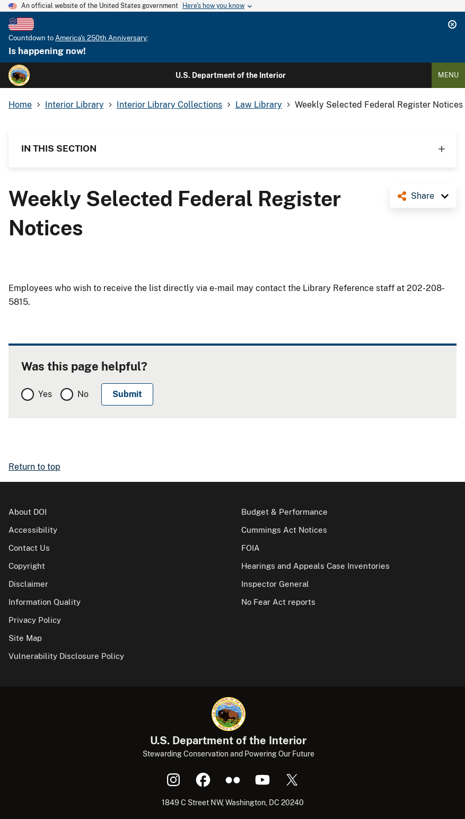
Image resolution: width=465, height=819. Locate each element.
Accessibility (32, 529)
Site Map (25, 637)
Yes (45, 394)
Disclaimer (28, 583)
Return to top (34, 467)
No (83, 394)
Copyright (26, 565)
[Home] (19, 75)
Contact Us (29, 547)
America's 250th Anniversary (101, 38)
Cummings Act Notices (284, 529)
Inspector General (275, 583)
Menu (448, 75)
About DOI (27, 511)
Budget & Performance (284, 511)
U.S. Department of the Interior (231, 75)
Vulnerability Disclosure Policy (66, 656)
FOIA (250, 547)
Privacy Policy (34, 619)
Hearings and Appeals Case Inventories (315, 565)
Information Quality (44, 601)
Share (422, 196)
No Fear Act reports (278, 601)
